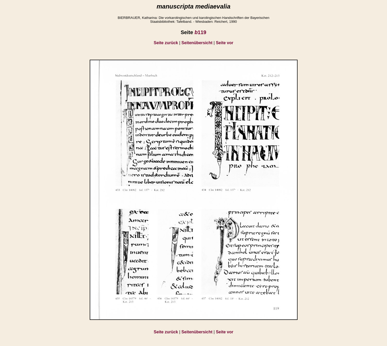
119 (200, 32)
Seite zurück (166, 43)
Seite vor (224, 43)
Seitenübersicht (197, 43)
